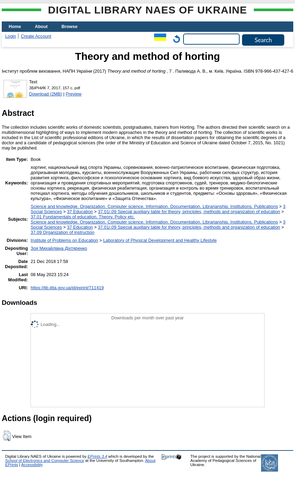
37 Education (80, 211)
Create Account (36, 36)
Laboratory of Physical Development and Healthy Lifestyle (160, 240)
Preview (74, 94)
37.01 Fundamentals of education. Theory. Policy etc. (82, 216)
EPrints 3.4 (97, 456)
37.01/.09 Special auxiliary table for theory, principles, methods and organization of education (189, 211)
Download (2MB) (45, 94)
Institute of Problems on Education (64, 240)
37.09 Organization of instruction (62, 232)
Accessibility (32, 465)
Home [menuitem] (15, 26)
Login (10, 36)
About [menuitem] (41, 26)
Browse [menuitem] (70, 26)
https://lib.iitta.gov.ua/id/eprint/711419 (67, 287)
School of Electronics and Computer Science (44, 460)
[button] (7, 436)
